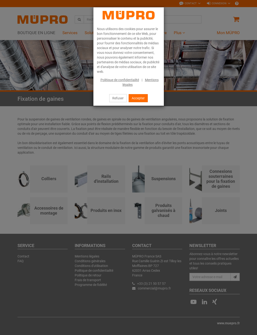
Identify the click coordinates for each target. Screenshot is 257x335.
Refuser (118, 98)
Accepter (138, 98)
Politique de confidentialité (119, 80)
